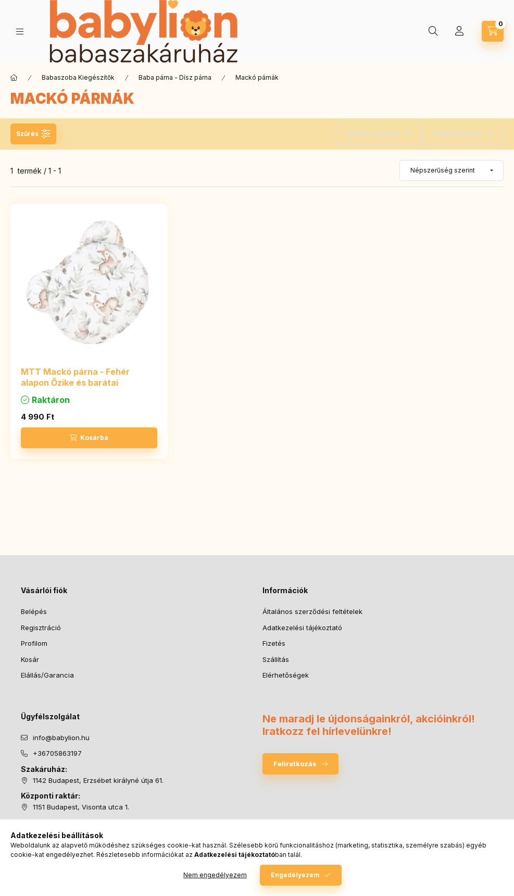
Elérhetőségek (285, 675)
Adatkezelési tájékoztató (302, 627)
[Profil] (459, 31)
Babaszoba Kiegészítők (78, 77)
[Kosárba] (89, 437)
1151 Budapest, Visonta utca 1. (81, 807)
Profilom (34, 643)
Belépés (34, 611)
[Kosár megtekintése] (493, 31)
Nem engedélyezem (215, 875)
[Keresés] (433, 31)
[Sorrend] (451, 170)
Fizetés (273, 643)
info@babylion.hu (61, 737)
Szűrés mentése (373, 134)
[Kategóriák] (19, 31)
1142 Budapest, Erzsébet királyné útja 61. (98, 780)
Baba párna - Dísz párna (175, 77)
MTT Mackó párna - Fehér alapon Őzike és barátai (75, 377)
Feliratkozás (295, 763)
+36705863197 (57, 753)
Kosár (30, 659)
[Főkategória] (14, 77)
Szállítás (275, 659)
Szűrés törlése (458, 134)
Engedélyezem (295, 875)
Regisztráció (41, 627)
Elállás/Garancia (47, 675)
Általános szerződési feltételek (312, 611)
